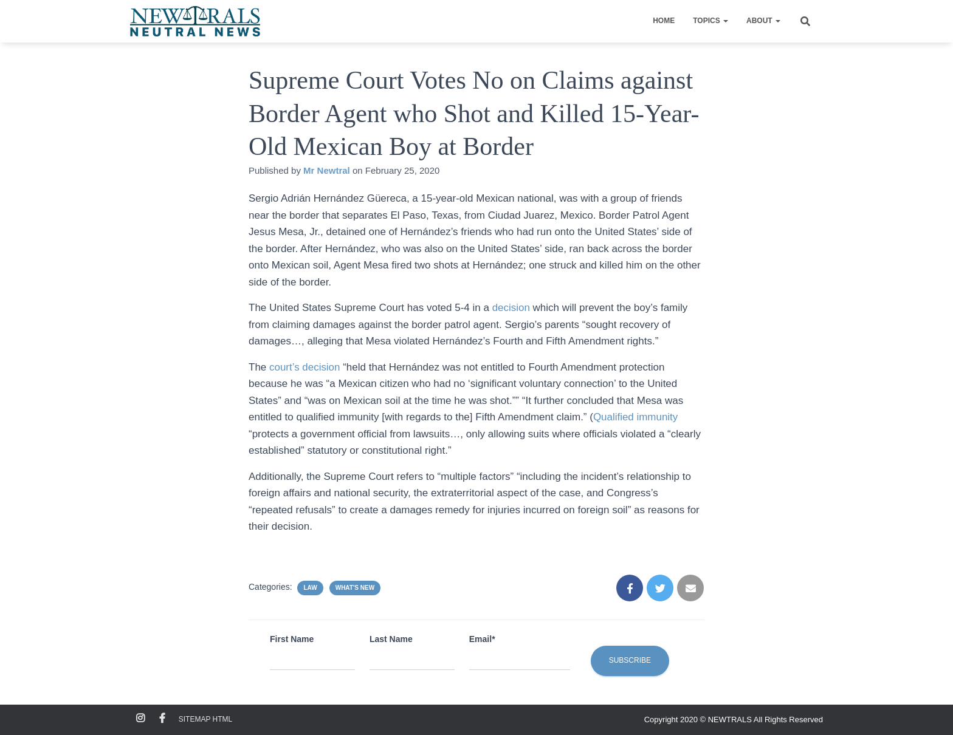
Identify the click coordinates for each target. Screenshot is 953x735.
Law (310, 587)
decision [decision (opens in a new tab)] (512, 307)
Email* (482, 639)
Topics (710, 20)
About (763, 20)
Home (664, 20)
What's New (354, 587)
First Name (292, 639)
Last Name (391, 639)
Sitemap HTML (205, 719)
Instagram (140, 719)
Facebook (162, 719)
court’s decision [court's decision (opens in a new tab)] (304, 367)
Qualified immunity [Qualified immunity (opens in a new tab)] (635, 417)
